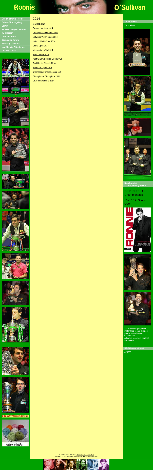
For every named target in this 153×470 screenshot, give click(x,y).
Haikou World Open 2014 (44, 41)
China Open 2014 (41, 46)
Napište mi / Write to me (13, 47)
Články (5, 26)
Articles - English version (14, 29)
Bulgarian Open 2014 (42, 67)
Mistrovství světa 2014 (43, 50)
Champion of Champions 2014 (46, 76)
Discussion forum (10, 40)
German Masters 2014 (43, 28)
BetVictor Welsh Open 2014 (45, 37)
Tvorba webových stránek (74, 456)
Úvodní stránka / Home (13, 19)
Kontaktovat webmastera (85, 455)
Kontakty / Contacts (11, 43)
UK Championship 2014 (43, 81)
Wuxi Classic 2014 (41, 54)
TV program (7, 33)
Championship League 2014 (45, 32)
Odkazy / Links (9, 50)
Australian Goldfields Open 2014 (47, 59)
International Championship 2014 (47, 72)
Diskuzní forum (9, 36)
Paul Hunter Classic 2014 (44, 63)
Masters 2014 (39, 24)
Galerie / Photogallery (12, 22)
